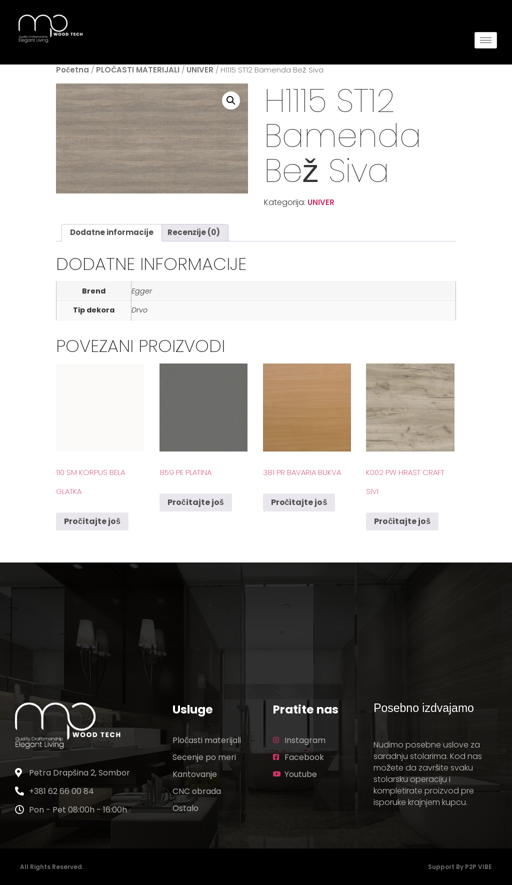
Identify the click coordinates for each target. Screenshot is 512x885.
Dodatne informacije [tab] (112, 232)
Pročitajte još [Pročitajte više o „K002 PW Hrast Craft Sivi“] (402, 521)
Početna (72, 69)
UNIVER (200, 69)
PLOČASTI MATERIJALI (138, 69)
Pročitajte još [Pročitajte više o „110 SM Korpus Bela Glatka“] (92, 521)
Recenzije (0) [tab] (194, 232)
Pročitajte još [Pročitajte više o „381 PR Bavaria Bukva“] (299, 502)
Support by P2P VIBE (460, 866)
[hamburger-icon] (485, 40)
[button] (231, 101)
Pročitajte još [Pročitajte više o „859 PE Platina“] (196, 502)
